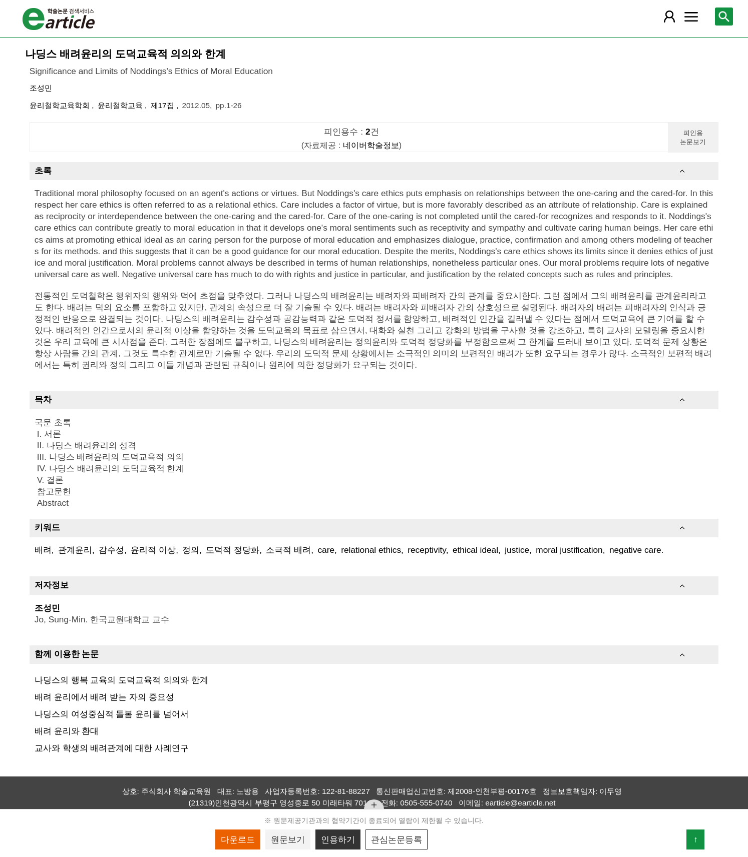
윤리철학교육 (121, 105)
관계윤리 (75, 550)
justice (517, 550)
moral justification (569, 550)
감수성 (111, 550)
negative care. (636, 550)
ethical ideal (475, 550)
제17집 (163, 105)
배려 (43, 550)
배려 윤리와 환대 (67, 731)
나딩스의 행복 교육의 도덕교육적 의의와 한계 (121, 680)
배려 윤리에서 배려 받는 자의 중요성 (104, 697)
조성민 (41, 88)
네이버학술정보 (371, 145)
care (325, 550)
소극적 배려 (288, 550)
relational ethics (371, 550)
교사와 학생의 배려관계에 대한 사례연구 (112, 748)
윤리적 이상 (153, 550)
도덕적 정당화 (232, 550)
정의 (190, 550)
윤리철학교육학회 (61, 105)
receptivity (427, 550)
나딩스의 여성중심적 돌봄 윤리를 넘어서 (112, 714)
